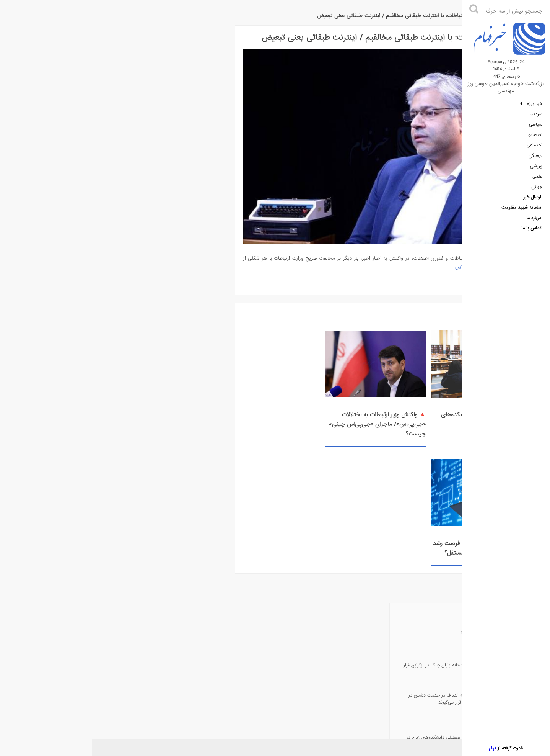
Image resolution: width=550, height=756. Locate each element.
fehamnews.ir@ (76, 427)
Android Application (76, 295)
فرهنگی (535, 158)
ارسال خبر (532, 201)
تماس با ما (531, 234)
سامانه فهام (143, 691)
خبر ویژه (531, 105)
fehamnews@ (76, 361)
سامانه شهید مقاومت (521, 212)
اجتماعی (534, 148)
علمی (537, 180)
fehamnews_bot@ (76, 394)
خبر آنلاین (368, 256)
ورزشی (536, 169)
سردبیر (536, 116)
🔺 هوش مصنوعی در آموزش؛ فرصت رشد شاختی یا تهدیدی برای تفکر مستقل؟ (208, 414)
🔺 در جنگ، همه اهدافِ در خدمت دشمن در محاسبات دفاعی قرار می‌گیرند (59, 118)
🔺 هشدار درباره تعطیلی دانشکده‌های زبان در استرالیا (406, 409)
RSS (76, 328)
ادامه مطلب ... (426, 272)
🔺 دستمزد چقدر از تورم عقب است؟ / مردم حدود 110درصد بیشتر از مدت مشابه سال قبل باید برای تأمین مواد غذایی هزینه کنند (59, 197)
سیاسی (535, 126)
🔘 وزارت (67, 258)
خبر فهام (439, 12)
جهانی (536, 191)
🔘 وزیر (128, 257)
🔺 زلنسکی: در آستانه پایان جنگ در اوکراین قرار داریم (61, 87)
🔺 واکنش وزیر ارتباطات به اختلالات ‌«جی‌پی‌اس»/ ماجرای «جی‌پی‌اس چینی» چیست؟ (304, 414)
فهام (491, 748)
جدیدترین (126, 34)
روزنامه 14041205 (397, 748)
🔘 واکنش (96, 258)
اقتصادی (534, 137)
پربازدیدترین (100, 34)
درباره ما (533, 223)
